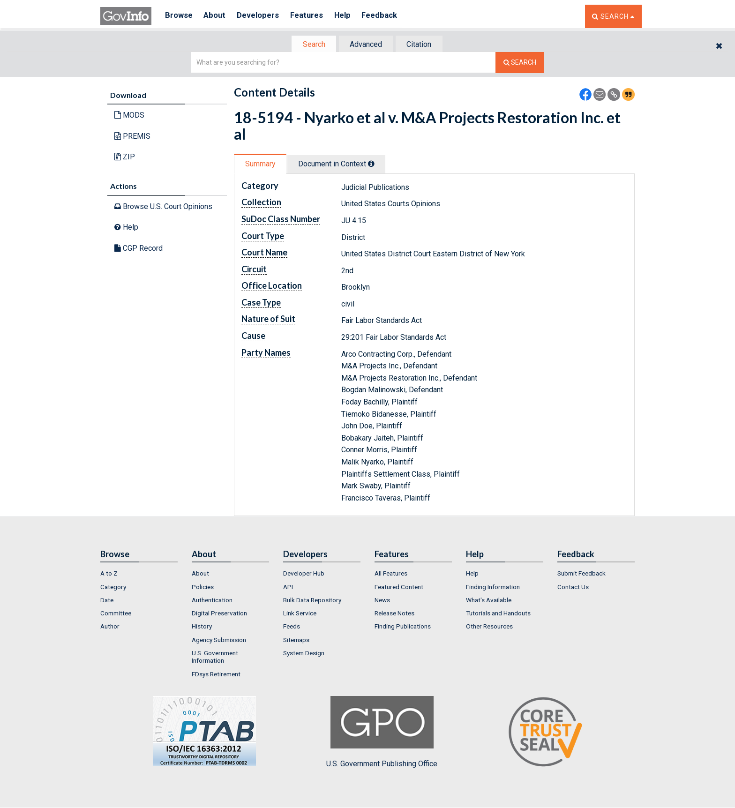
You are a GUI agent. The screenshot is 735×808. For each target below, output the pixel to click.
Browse (179, 16)
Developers (263, 16)
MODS (129, 116)
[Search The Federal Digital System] (519, 63)
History (202, 627)
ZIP (124, 157)
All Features (391, 574)
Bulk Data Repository (312, 601)
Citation (421, 44)
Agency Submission (219, 640)
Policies (203, 587)
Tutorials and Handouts (498, 614)
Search (311, 44)
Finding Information (493, 587)
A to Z (109, 574)
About (217, 16)
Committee (115, 614)
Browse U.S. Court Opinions (163, 206)
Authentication (212, 601)
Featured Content (399, 587)
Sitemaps (296, 640)
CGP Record (138, 249)
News (382, 601)
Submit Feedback (581, 574)
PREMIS (132, 137)
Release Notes (394, 614)
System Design (303, 654)
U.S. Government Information (215, 657)
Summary (261, 164)
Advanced (366, 44)
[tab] (312, 45)
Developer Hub (303, 574)
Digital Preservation (219, 614)
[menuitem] (139, 574)
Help (352, 16)
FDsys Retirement (216, 675)
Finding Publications (403, 627)
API (288, 587)
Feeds (291, 627)
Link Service (299, 614)
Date (106, 601)
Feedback (391, 16)
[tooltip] (375, 164)
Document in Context (340, 164)
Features (314, 16)
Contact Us (573, 587)
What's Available (488, 601)
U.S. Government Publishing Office (381, 733)
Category (113, 587)
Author (110, 627)
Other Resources (489, 627)
